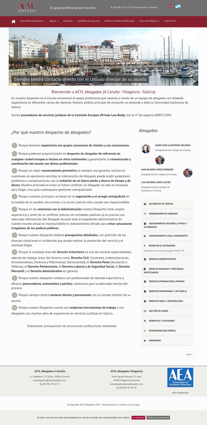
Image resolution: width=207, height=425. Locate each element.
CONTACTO (170, 21)
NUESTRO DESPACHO (32, 21)
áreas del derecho (50, 258)
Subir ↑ (189, 354)
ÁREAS (53, 21)
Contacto (153, 7)
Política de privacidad (158, 417)
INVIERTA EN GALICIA (89, 21)
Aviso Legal (134, 404)
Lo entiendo (138, 417)
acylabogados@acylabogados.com (49, 380)
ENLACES (68, 21)
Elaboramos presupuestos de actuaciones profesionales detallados (72, 326)
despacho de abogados (82, 153)
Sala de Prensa (150, 21)
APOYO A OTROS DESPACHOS (120, 21)
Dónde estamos (139, 7)
